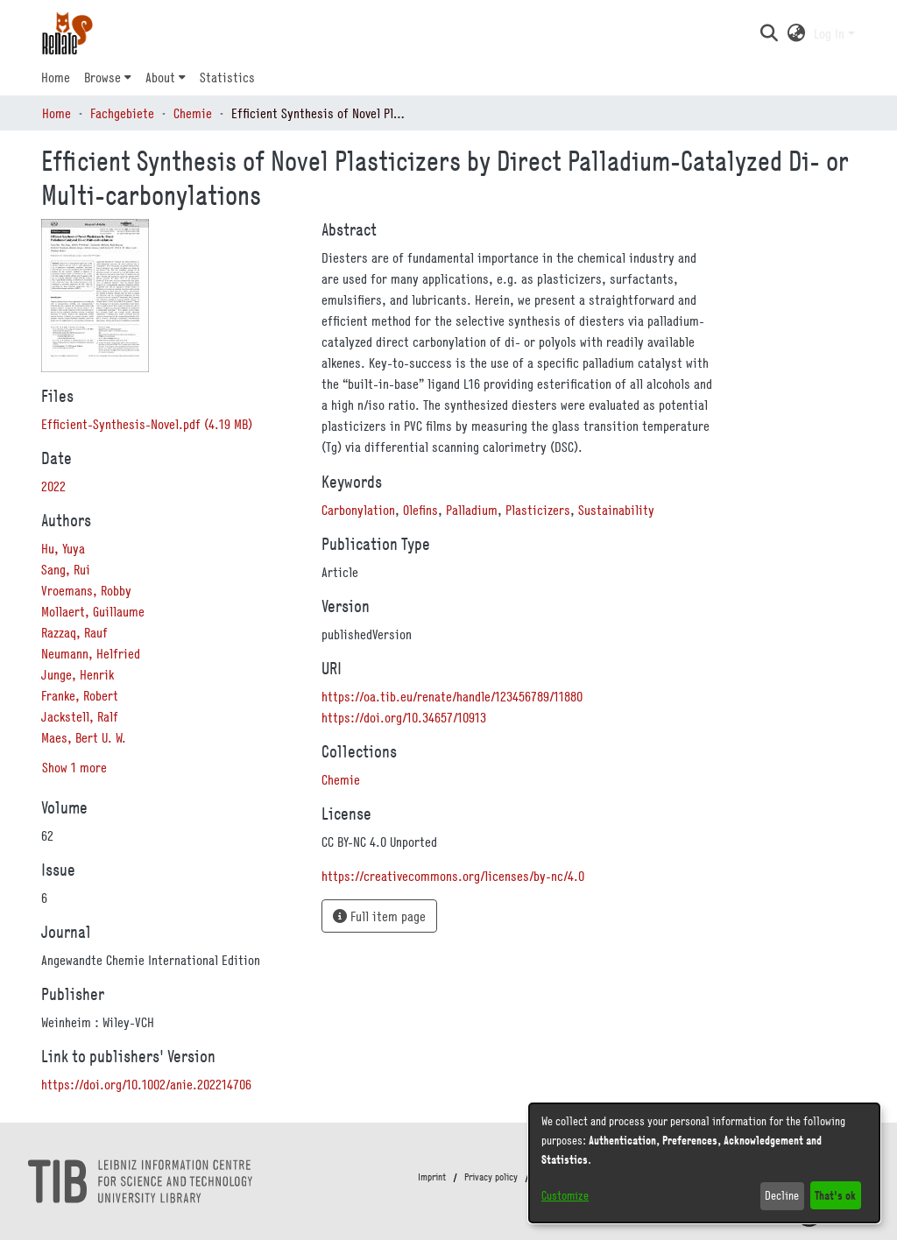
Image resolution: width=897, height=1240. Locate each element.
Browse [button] (102, 77)
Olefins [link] (420, 510)
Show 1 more (74, 767)
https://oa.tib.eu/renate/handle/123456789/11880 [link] (452, 696)
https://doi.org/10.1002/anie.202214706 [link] (146, 1084)
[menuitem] (107, 77)
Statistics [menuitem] (227, 77)
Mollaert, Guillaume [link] (93, 611)
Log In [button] (831, 33)
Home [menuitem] (55, 77)
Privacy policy (491, 1177)
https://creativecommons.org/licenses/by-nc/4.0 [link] (452, 876)
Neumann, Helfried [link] (90, 653)
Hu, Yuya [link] (63, 548)
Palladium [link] (472, 510)
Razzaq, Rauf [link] (74, 632)
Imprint (432, 1177)
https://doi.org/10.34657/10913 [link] (403, 717)
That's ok (835, 1194)
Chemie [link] (192, 113)
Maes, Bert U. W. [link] (83, 737)
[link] (146, 424)
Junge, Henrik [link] (77, 674)
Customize (565, 1195)
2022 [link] (53, 486)
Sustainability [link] (616, 510)
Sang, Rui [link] (65, 569)
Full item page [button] (379, 916)
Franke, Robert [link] (79, 695)
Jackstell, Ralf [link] (79, 716)
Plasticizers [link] (537, 510)
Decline (782, 1195)
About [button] (160, 77)
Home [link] (56, 113)
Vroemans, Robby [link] (86, 590)
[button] (769, 33)
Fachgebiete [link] (122, 113)
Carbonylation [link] (358, 510)
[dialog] (704, 1162)
